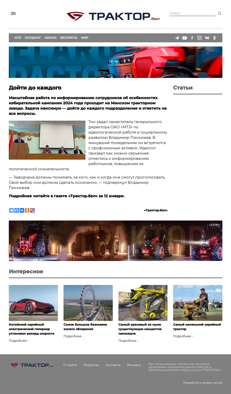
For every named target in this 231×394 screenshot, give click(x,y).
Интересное (26, 271)
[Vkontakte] (22, 210)
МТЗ (17, 38)
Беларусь (68, 38)
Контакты (113, 365)
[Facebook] (16, 210)
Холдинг (33, 38)
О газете (70, 365)
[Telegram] (11, 210)
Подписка (91, 365)
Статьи (183, 88)
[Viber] (32, 210)
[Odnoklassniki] (27, 210)
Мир (84, 38)
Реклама (134, 365)
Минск (50, 38)
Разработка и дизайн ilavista (202, 382)
